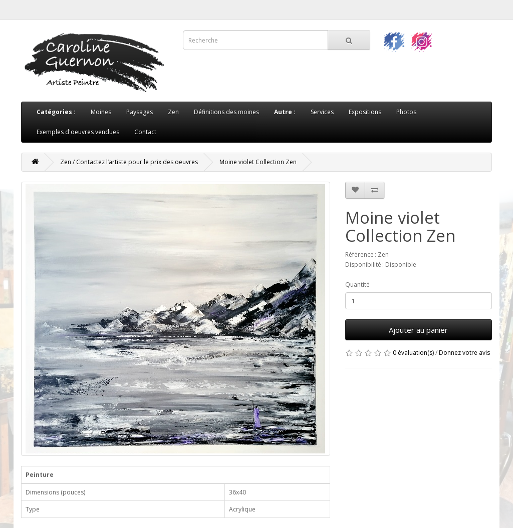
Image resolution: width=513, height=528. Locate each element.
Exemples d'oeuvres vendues (78, 132)
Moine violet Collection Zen (258, 162)
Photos (406, 112)
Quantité (357, 284)
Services (322, 112)
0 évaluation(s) (413, 352)
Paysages (139, 112)
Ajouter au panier (418, 330)
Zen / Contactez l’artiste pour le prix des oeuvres (129, 162)
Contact (145, 132)
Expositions (365, 112)
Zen (173, 112)
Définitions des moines (226, 112)
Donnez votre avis (464, 352)
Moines (101, 112)
